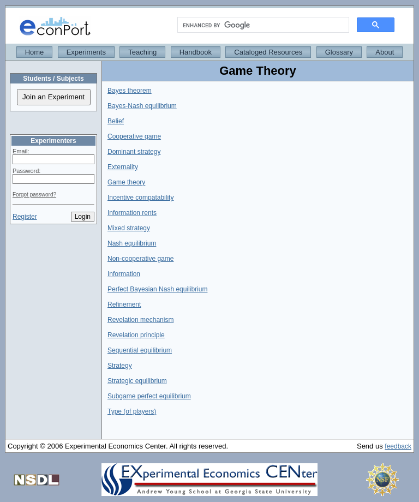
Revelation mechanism (140, 320)
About (384, 52)
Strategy (119, 365)
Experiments (86, 52)
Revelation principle (136, 335)
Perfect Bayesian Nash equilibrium (157, 289)
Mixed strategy (128, 228)
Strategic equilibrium (137, 381)
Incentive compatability (140, 197)
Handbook (195, 52)
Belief (115, 121)
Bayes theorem (129, 90)
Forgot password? (34, 195)
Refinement (124, 304)
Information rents (132, 213)
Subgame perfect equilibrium (149, 396)
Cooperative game (134, 136)
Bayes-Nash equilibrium (142, 106)
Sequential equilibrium (139, 350)
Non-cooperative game (140, 258)
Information (123, 274)
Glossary (339, 52)
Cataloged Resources (268, 52)
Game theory (126, 182)
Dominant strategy (133, 152)
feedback (398, 446)
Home (34, 52)
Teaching (142, 52)
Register (25, 216)
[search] (262, 25)
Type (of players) (131, 411)
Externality (122, 167)
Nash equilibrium (131, 243)
